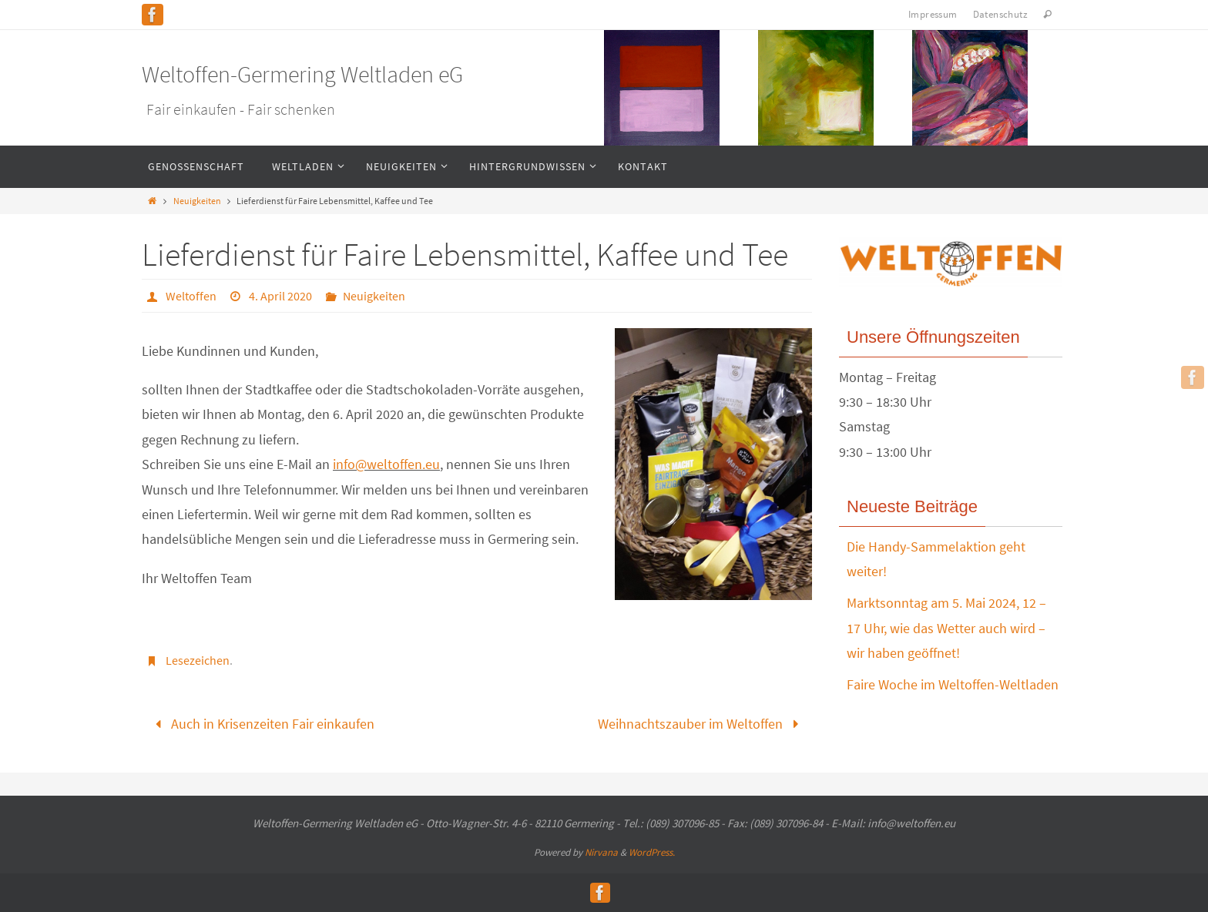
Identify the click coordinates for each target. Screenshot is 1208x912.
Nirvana (601, 852)
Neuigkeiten (197, 200)
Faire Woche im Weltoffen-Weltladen (953, 684)
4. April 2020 (280, 295)
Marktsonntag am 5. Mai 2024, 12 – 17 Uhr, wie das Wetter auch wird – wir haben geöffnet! (946, 628)
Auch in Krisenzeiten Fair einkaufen (261, 724)
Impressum (933, 14)
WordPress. (652, 852)
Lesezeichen (198, 660)
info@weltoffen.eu (386, 464)
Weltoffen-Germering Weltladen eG (302, 74)
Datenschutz (1000, 14)
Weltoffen (191, 295)
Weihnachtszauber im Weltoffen (701, 724)
